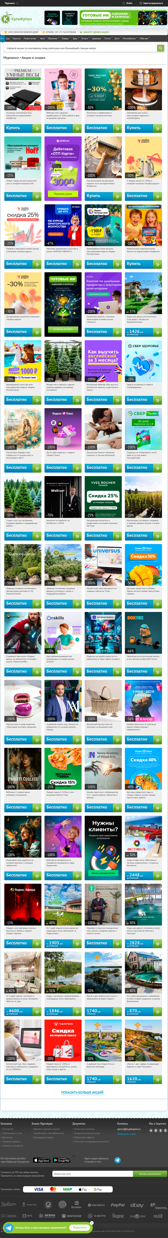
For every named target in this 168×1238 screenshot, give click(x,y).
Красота (17, 38)
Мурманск (10, 3)
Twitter (161, 1130)
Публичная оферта (84, 1137)
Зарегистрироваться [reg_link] (153, 3)
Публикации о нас (12, 1133)
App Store (42, 1160)
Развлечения (31, 38)
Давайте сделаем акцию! (46, 1129)
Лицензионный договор (87, 1133)
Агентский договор (84, 1129)
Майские (145, 38)
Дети (118, 38)
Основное (7, 1129)
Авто (43, 38)
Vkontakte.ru (156, 1130)
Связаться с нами (126, 1133)
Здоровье (97, 38)
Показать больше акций (82, 1092)
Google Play (62, 1160)
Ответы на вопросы (12, 1145)
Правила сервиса (11, 1141)
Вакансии (7, 1137)
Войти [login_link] (129, 3)
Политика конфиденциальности (91, 1141)
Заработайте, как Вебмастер (48, 1133)
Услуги (85, 38)
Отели (108, 38)
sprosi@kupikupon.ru (129, 1129)
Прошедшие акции (43, 1137)
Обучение (54, 38)
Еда (8, 38)
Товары (66, 38)
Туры (76, 38)
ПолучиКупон (130, 38)
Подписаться (80, 1227)
